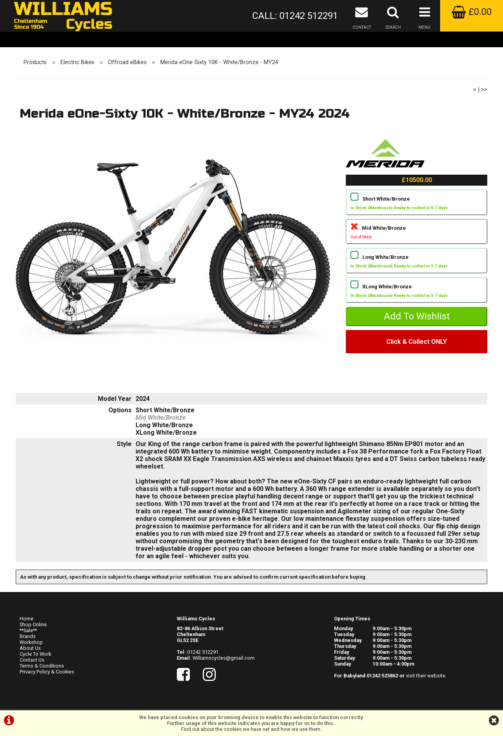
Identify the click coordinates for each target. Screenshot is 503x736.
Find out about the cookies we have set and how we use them (250, 729)
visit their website (425, 676)
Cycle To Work (35, 654)
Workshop (31, 642)
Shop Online (33, 624)
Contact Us (32, 660)
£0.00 (472, 11)
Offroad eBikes (127, 62)
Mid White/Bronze (416, 233)
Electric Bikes (77, 62)
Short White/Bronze (417, 204)
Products (35, 62)
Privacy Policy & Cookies (47, 672)
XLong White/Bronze (417, 292)
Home (26, 619)
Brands (28, 636)
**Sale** (28, 630)
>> (484, 89)
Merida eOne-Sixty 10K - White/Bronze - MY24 (219, 62)
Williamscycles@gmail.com (224, 658)
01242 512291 (202, 652)
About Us (30, 648)
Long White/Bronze (417, 262)
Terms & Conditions (42, 666)
